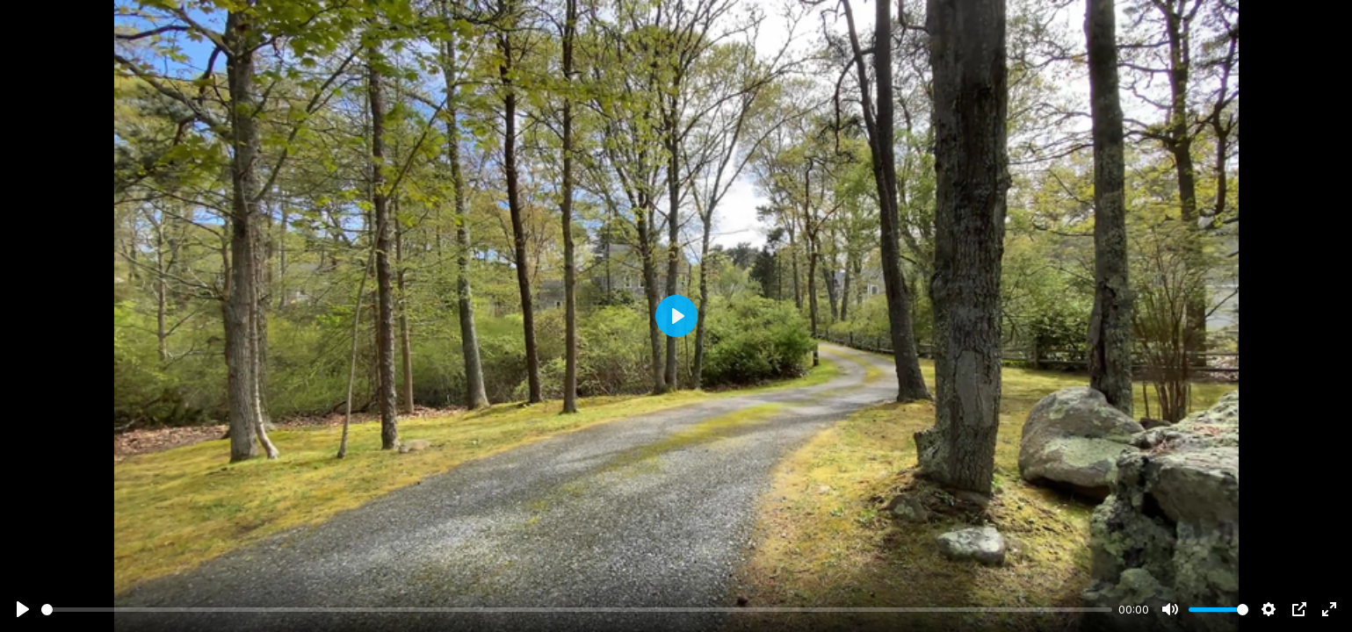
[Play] (23, 609)
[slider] (576, 609)
